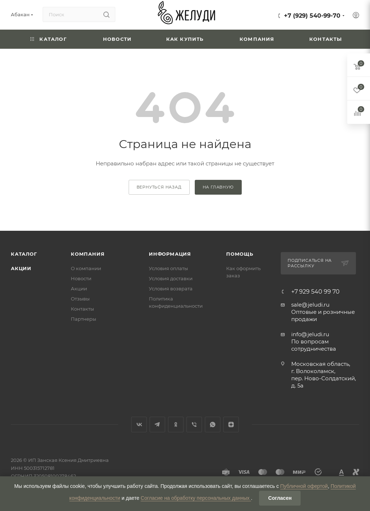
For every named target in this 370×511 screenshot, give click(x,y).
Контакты (82, 309)
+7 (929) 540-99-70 (312, 15)
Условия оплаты (168, 268)
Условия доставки (171, 278)
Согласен (280, 498)
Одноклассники (176, 424)
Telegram (157, 424)
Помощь (239, 254)
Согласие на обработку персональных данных (196, 498)
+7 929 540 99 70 (315, 292)
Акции (21, 268)
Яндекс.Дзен (231, 424)
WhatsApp (212, 424)
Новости (81, 278)
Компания (87, 254)
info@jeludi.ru (310, 334)
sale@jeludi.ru (310, 304)
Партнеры (83, 319)
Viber (194, 424)
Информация (170, 254)
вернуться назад (159, 187)
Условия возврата (171, 288)
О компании (86, 268)
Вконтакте (139, 424)
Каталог (24, 254)
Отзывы (80, 299)
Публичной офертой (304, 486)
